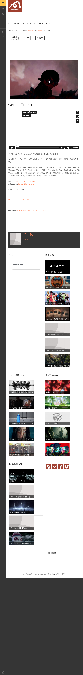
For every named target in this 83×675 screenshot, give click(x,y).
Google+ (3, 37)
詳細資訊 (27, 240)
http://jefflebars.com (26, 184)
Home (10, 23)
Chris (28, 235)
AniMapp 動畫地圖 (15, 6)
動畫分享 (25, 23)
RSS (3, 14)
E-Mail (3, 8)
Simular (54, 574)
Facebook (3, 31)
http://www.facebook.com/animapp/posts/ (33, 210)
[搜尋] (23, 264)
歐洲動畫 (32, 23)
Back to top (3, 672)
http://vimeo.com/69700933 (25, 181)
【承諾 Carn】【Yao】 (27, 38)
